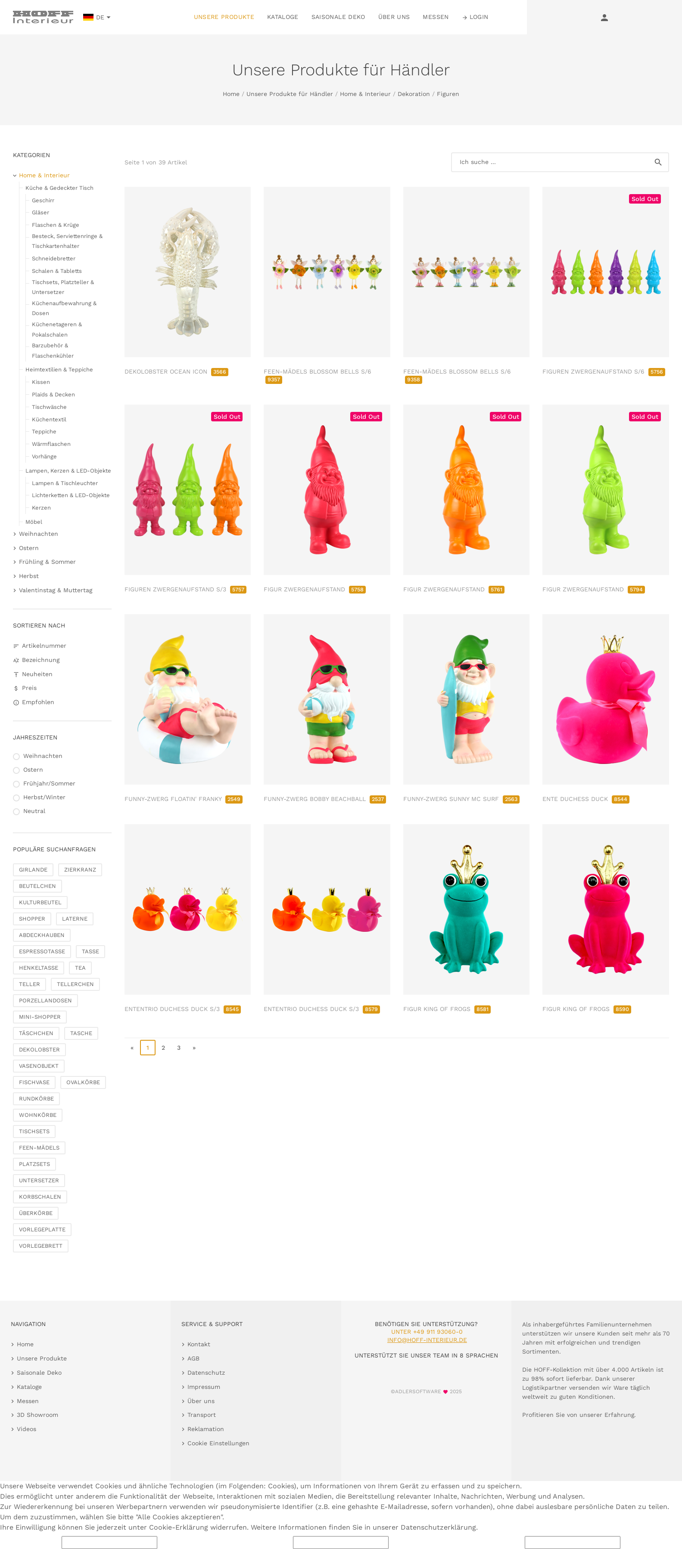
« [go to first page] (132, 1047)
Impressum (203, 1386)
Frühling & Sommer (47, 561)
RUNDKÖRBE (36, 1098)
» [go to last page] (194, 1047)
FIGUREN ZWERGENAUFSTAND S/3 (185, 589)
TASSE (90, 951)
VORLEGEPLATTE (42, 1229)
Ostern (29, 547)
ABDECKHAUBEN (42, 935)
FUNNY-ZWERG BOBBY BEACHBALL (325, 798)
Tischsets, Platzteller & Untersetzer (63, 287)
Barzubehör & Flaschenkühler (53, 350)
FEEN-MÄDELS (39, 1147)
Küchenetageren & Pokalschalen (57, 329)
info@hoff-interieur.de (427, 1339)
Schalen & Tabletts (57, 271)
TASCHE (81, 1033)
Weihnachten (38, 533)
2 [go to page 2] (163, 1047)
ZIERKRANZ (80, 869)
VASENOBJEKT (39, 1066)
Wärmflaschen (51, 444)
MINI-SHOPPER (40, 1017)
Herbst (29, 575)
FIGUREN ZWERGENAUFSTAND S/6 (603, 371)
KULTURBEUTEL (40, 902)
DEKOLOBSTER (39, 1049)
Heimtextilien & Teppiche (59, 369)
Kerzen (41, 507)
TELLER (29, 984)
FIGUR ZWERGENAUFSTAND (315, 589)
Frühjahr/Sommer (49, 783)
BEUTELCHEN (37, 886)
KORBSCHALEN (40, 1196)
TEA (80, 968)
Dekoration (414, 93)
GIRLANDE (33, 869)
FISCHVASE (34, 1082)
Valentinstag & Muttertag (55, 590)
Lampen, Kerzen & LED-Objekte (68, 470)
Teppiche (44, 431)
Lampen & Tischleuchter (65, 483)
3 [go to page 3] (179, 1047)
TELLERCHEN (75, 984)
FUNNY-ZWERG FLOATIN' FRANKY (184, 798)
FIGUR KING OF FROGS (447, 1008)
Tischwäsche (49, 407)
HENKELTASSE (38, 968)
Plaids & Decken (53, 394)
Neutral (34, 810)
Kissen (41, 382)
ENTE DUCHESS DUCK (585, 798)
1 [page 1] (147, 1047)
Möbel (33, 522)
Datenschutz (206, 1372)
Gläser (40, 212)
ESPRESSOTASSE (42, 951)
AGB (193, 1358)
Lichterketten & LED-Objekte (71, 495)
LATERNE (74, 918)
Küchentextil (49, 419)
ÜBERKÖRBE (36, 1213)
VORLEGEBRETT (40, 1246)
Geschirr (43, 200)
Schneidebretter (53, 258)
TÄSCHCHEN (36, 1033)
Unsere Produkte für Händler (289, 93)
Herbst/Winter (44, 797)
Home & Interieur (365, 93)
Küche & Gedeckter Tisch (59, 188)
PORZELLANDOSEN (45, 1000)
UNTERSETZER (39, 1180)
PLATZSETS (34, 1164)
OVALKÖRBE (83, 1082)
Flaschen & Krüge (55, 225)
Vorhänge (44, 456)
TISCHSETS (34, 1131)
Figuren (448, 93)
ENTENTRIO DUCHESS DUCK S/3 (183, 1008)
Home (231, 93)
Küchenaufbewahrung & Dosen (64, 308)
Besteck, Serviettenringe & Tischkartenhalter (67, 241)
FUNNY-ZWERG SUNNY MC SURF (461, 798)
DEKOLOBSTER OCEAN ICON (176, 371)
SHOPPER (32, 918)
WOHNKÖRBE (37, 1115)
